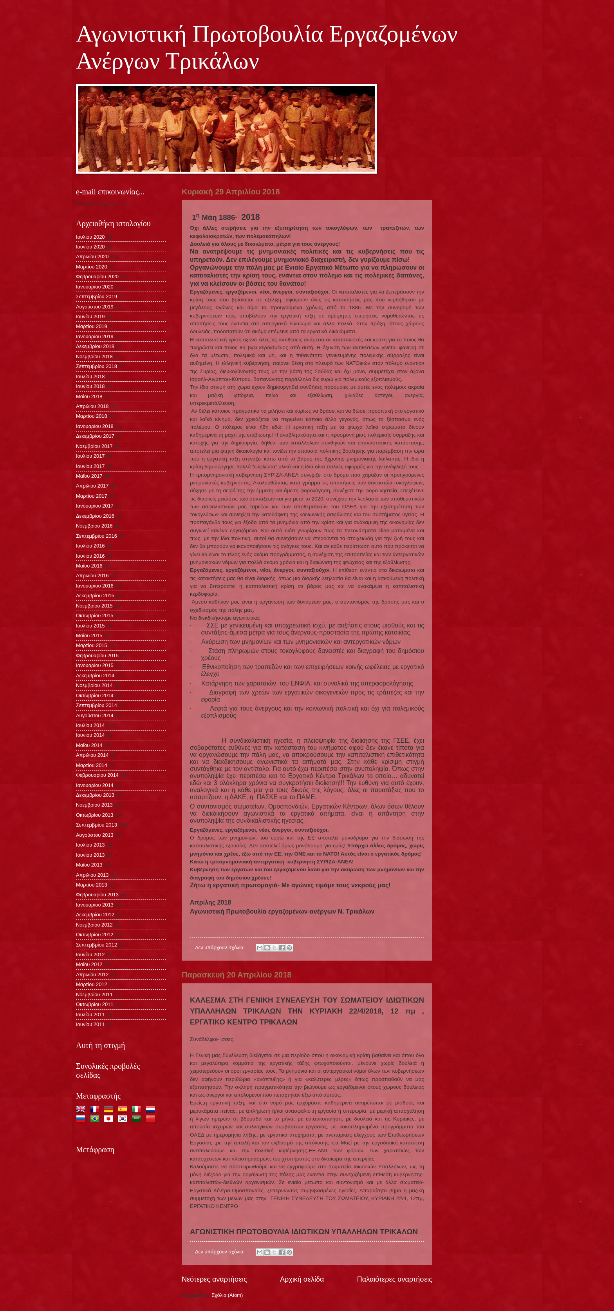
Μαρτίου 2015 (91, 645)
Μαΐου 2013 (89, 865)
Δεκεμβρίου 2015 (95, 595)
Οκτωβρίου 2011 (94, 1004)
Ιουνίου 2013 (90, 855)
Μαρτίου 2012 (91, 984)
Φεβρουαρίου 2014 (97, 775)
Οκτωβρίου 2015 (94, 615)
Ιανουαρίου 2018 (95, 426)
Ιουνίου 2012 (90, 954)
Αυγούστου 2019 (95, 307)
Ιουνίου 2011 (90, 1024)
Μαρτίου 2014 (91, 765)
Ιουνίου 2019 (90, 316)
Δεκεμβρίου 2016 (95, 516)
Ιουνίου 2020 (90, 247)
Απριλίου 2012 (92, 974)
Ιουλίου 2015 (90, 626)
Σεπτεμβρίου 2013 (96, 825)
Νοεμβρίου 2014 (94, 685)
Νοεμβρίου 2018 (94, 356)
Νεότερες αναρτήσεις (214, 1279)
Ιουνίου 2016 (90, 556)
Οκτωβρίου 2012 (94, 934)
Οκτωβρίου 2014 (94, 695)
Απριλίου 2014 (92, 755)
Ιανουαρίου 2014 (95, 785)
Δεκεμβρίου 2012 (95, 915)
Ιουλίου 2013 (90, 845)
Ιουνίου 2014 (90, 735)
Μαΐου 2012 (89, 964)
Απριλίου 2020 (92, 256)
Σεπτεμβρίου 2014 (96, 705)
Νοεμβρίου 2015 (94, 606)
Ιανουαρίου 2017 (95, 506)
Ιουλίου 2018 (90, 376)
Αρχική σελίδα (302, 1279)
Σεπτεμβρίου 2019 (96, 296)
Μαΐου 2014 (89, 745)
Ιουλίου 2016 (90, 546)
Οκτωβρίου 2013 (94, 815)
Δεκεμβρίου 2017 (95, 436)
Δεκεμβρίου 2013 (95, 795)
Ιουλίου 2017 (90, 456)
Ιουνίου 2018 (90, 386)
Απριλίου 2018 (92, 406)
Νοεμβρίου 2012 (94, 925)
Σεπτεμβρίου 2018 (96, 366)
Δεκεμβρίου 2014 (95, 675)
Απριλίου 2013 (92, 875)
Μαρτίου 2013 (91, 885)
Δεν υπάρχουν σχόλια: (220, 947)
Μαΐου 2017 (89, 476)
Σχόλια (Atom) (227, 1295)
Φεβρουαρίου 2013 (97, 895)
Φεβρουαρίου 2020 (97, 276)
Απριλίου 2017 (92, 486)
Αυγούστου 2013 (95, 835)
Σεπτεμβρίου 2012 (96, 945)
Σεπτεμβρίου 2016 (96, 536)
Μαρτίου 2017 (91, 496)
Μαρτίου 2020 (91, 267)
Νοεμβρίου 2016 (94, 526)
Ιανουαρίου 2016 (95, 586)
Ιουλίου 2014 (90, 725)
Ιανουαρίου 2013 (95, 905)
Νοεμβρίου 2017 (94, 446)
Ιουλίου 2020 (90, 237)
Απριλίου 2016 (92, 575)
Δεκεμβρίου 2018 (95, 346)
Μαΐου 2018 (89, 396)
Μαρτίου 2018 (91, 416)
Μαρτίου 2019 (91, 326)
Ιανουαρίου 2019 (95, 336)
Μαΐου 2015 (89, 635)
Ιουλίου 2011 (90, 1014)
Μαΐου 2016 (89, 566)
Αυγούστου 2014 (95, 715)
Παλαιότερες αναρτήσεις (394, 1279)
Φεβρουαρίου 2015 (97, 655)
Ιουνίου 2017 (90, 466)
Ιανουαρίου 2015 (95, 665)
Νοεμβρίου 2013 (94, 805)
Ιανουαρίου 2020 (95, 287)
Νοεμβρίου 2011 (94, 994)
